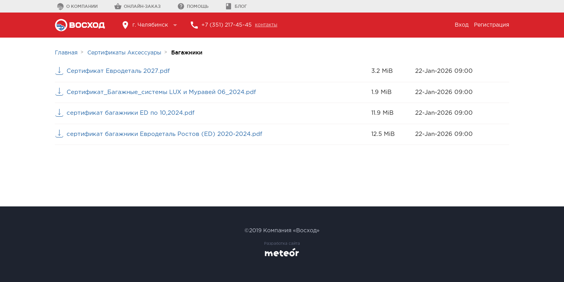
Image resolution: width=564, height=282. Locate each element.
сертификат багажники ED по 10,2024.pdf (131, 113)
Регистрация (491, 25)
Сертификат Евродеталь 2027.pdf (118, 71)
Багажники (186, 52)
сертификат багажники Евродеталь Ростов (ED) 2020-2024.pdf (164, 134)
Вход (461, 25)
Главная (66, 53)
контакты (266, 25)
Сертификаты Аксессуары (124, 53)
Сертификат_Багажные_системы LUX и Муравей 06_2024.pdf (161, 92)
